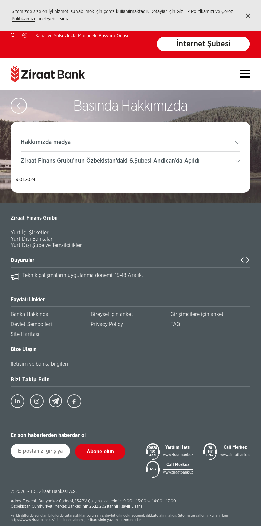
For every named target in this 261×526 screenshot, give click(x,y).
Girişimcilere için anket (197, 314)
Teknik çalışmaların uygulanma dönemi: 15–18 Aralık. (82, 275)
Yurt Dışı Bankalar (32, 239)
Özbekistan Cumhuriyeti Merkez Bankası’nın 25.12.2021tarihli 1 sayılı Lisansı (77, 506)
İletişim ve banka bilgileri (39, 364)
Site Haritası (25, 334)
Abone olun (100, 451)
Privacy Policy (107, 324)
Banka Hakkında (29, 314)
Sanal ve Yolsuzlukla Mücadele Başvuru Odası (81, 36)
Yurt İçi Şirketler (30, 232)
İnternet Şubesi (203, 44)
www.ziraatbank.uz (178, 455)
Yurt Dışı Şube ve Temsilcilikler (46, 245)
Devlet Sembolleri (31, 324)
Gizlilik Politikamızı (195, 11)
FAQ (175, 324)
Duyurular (22, 260)
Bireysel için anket (112, 314)
